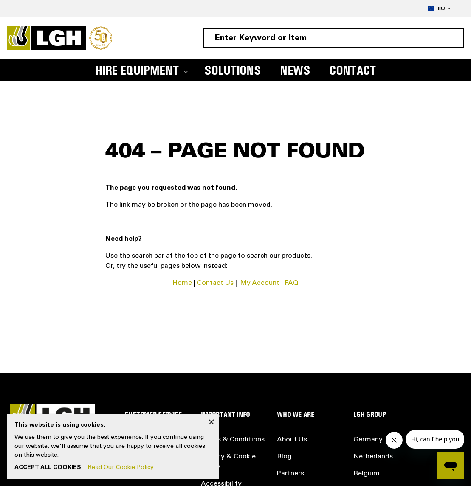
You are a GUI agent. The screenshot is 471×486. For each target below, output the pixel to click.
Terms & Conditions (233, 439)
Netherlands (373, 456)
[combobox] (333, 38)
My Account (259, 283)
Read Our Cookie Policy (121, 468)
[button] (439, 8)
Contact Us (215, 283)
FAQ (292, 283)
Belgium (366, 473)
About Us (292, 439)
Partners (290, 473)
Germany (368, 439)
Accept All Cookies (47, 468)
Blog (284, 456)
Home (182, 283)
